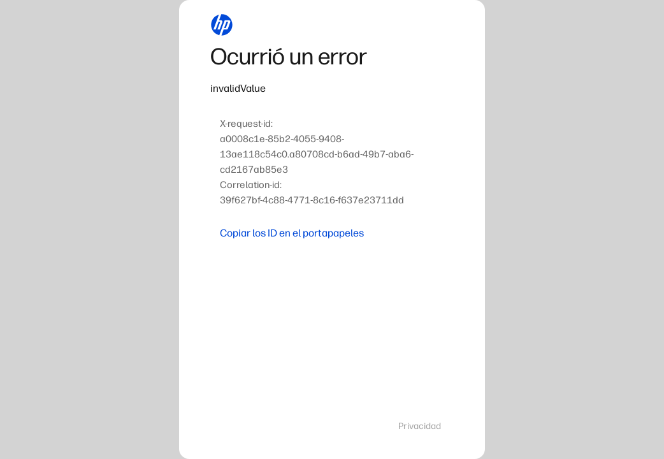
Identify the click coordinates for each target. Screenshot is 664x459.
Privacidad (419, 426)
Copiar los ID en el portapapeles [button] (292, 233)
